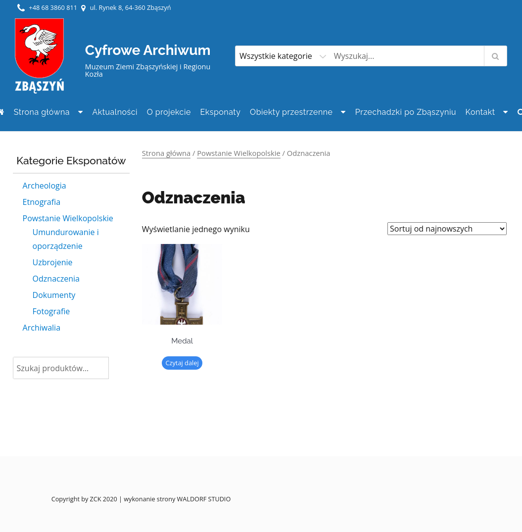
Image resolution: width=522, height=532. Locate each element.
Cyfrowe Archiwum (148, 50)
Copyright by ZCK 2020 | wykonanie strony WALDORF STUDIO (141, 498)
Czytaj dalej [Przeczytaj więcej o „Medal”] (181, 362)
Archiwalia (41, 327)
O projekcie (169, 112)
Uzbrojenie (53, 262)
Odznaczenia (56, 278)
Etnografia (41, 201)
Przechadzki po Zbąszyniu (405, 112)
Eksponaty (220, 112)
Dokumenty (54, 295)
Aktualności (115, 112)
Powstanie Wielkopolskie (68, 218)
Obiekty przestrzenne (291, 112)
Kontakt (480, 112)
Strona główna (42, 112)
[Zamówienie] (447, 228)
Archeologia (44, 185)
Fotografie (51, 311)
